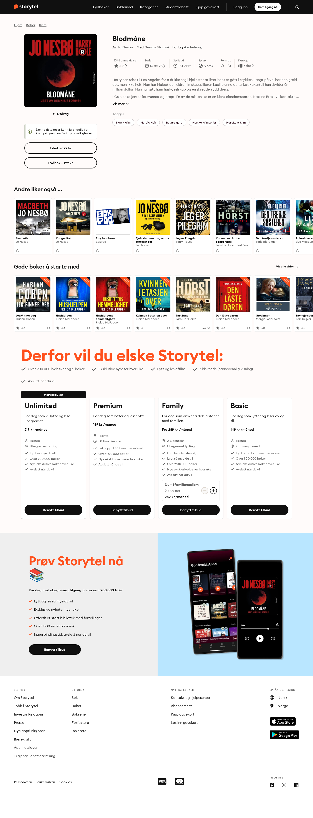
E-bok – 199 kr (61, 148)
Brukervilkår (45, 782)
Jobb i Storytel (26, 706)
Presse (19, 722)
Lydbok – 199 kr (60, 163)
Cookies (65, 782)
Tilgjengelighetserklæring (34, 756)
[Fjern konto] (204, 490)
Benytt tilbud (53, 510)
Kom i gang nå (268, 7)
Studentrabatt (177, 7)
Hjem (18, 25)
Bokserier (79, 714)
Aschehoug (193, 47)
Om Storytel (24, 697)
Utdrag (60, 114)
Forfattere (80, 722)
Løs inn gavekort (184, 722)
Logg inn (240, 7)
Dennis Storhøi (157, 47)
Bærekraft (22, 739)
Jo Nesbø (125, 47)
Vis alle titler (287, 266)
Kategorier (149, 7)
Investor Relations (28, 714)
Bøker (30, 25)
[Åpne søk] (297, 7)
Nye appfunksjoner (29, 731)
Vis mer (120, 104)
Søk (75, 697)
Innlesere (79, 731)
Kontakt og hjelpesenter (191, 697)
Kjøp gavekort (207, 7)
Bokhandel (124, 7)
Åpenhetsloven (26, 747)
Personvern (23, 782)
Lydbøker (101, 7)
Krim (43, 25)
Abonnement (181, 706)
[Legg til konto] (213, 490)
